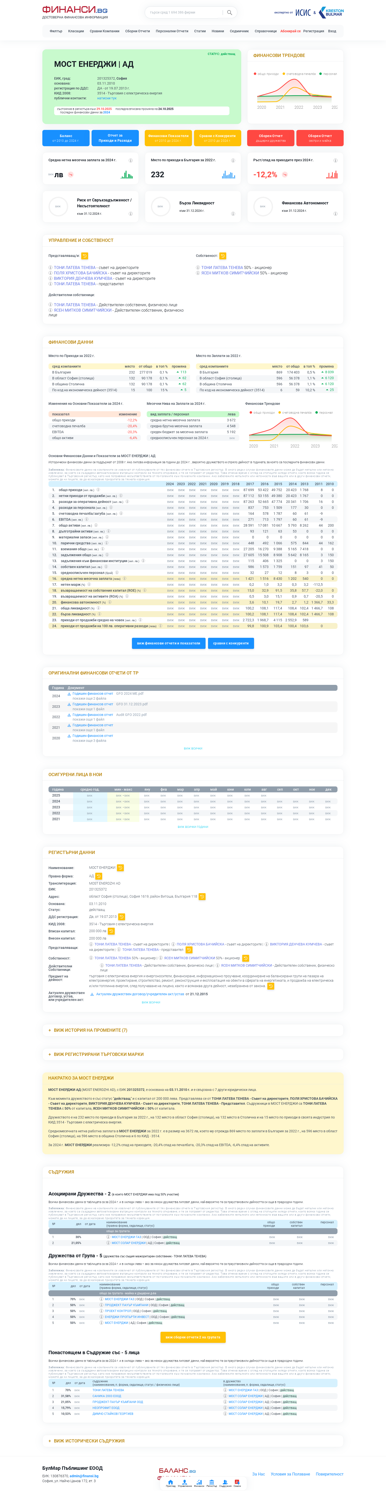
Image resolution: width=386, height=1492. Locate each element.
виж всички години (193, 826)
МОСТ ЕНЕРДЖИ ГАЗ (126, 1237)
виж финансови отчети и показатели (168, 643)
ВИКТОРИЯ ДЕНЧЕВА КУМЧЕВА (83, 278)
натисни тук (107, 98)
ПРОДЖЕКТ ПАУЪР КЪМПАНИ (126, 1305)
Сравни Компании (104, 31)
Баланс (66, 138)
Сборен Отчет (271, 138)
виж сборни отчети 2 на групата (193, 1337)
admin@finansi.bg (84, 1476)
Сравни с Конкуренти (218, 138)
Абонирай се (290, 31)
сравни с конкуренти (231, 643)
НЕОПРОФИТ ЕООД (106, 1408)
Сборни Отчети (137, 31)
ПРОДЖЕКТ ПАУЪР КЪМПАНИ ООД (118, 1402)
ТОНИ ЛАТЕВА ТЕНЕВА (75, 267)
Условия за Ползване (290, 1474)
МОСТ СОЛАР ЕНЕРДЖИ (129, 1243)
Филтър (56, 31)
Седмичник (239, 31)
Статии (200, 31)
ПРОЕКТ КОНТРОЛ (118, 1311)
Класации (76, 31)
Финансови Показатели (168, 138)
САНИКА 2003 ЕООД (107, 1396)
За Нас (258, 1474)
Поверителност (330, 1474)
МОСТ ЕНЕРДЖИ (116, 1323)
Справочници (266, 31)
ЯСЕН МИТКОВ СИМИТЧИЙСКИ (230, 273)
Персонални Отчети (172, 31)
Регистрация (313, 31)
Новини (218, 31)
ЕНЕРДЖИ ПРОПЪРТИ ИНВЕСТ (127, 1317)
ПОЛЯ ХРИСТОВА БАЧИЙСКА (80, 273)
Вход (332, 31)
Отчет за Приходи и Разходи (115, 137)
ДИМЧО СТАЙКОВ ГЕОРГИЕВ (113, 1414)
